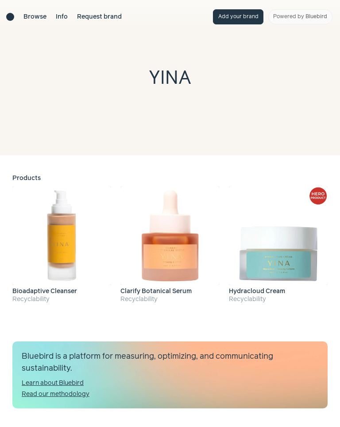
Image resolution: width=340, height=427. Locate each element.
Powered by (300, 17)
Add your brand (238, 17)
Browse (34, 17)
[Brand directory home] (10, 17)
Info (62, 17)
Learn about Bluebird (53, 383)
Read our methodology (55, 394)
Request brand (99, 17)
